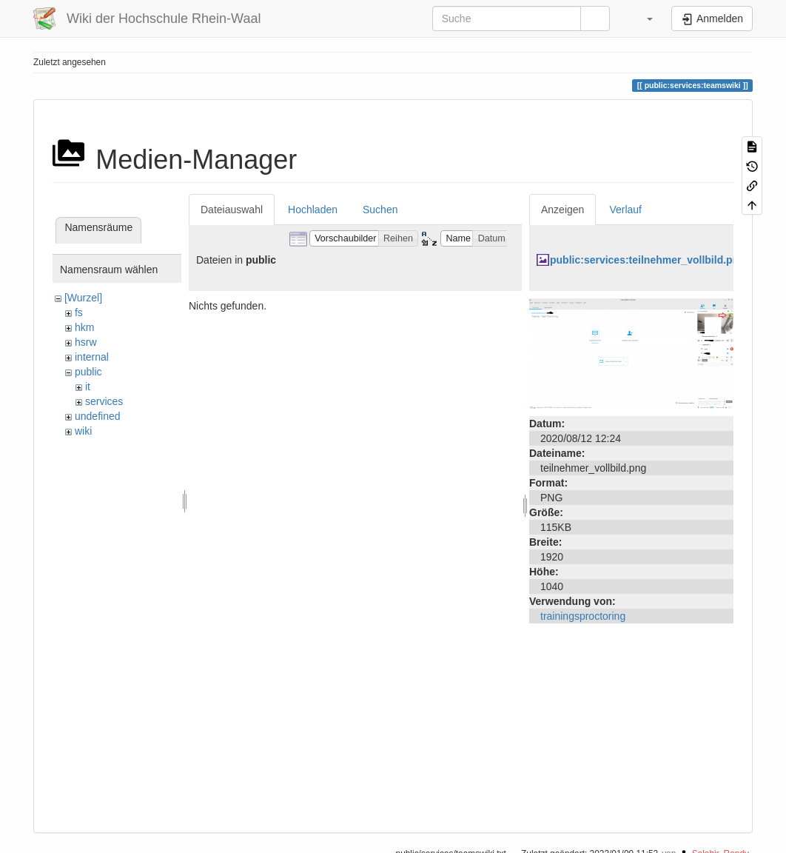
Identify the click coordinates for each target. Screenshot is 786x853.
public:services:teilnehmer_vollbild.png (647, 260)
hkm (84, 327)
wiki (83, 431)
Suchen (380, 209)
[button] (642, 18)
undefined (98, 416)
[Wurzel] (83, 298)
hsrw (86, 342)
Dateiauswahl (232, 209)
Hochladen (312, 209)
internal (92, 357)
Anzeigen (562, 209)
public (88, 372)
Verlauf (625, 209)
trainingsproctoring (582, 616)
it (87, 386)
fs (79, 312)
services (104, 401)
